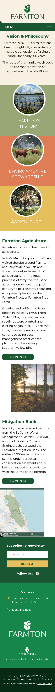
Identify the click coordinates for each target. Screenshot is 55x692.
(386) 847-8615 (21, 610)
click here (46, 659)
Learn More (18, 357)
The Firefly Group (45, 684)
